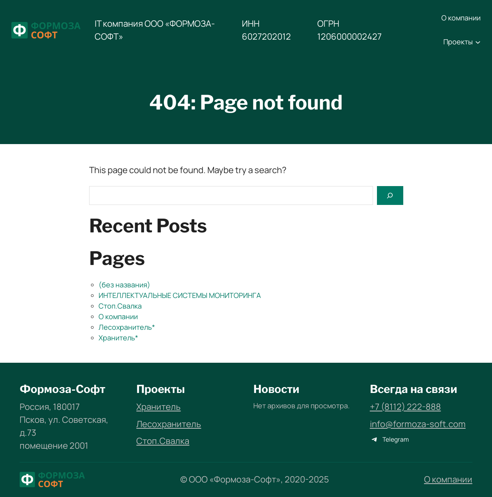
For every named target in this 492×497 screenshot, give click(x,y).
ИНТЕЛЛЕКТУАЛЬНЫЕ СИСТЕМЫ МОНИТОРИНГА (180, 295)
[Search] (390, 195)
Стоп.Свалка (120, 306)
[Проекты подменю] (478, 42)
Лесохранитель (168, 424)
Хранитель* (118, 337)
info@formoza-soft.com (418, 424)
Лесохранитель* (127, 327)
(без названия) (124, 284)
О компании (118, 316)
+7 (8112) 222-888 (405, 407)
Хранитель (158, 407)
